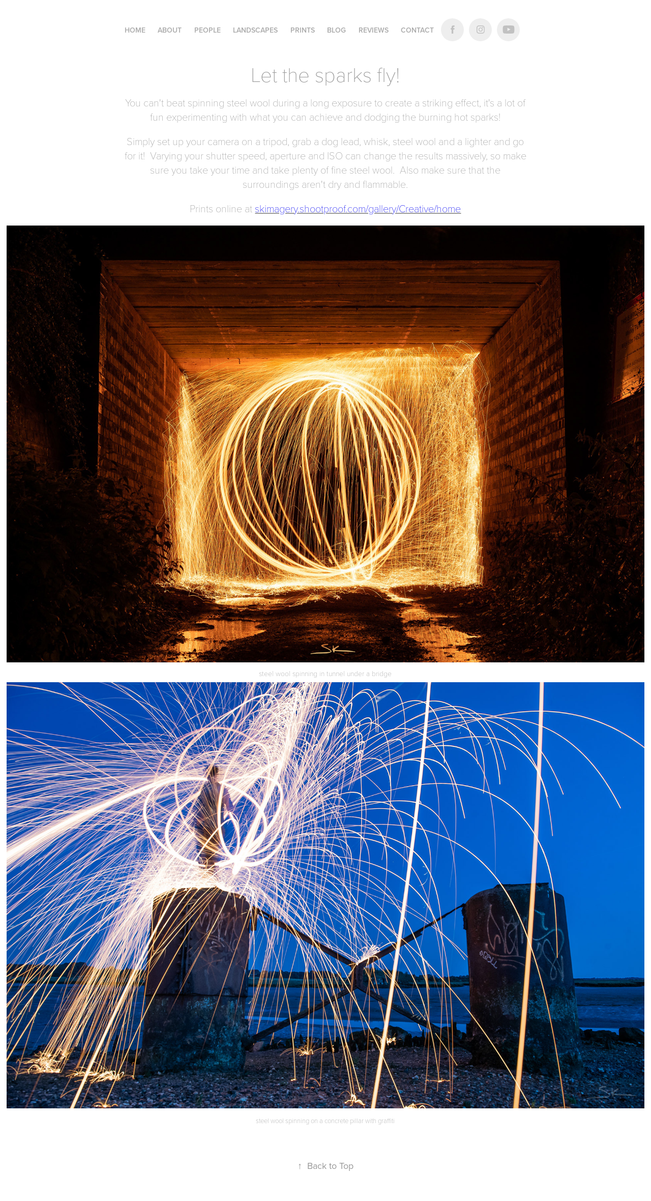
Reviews (374, 30)
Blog (336, 30)
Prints (302, 30)
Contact (417, 30)
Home (135, 30)
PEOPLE (207, 30)
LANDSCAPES (255, 30)
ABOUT (170, 30)
